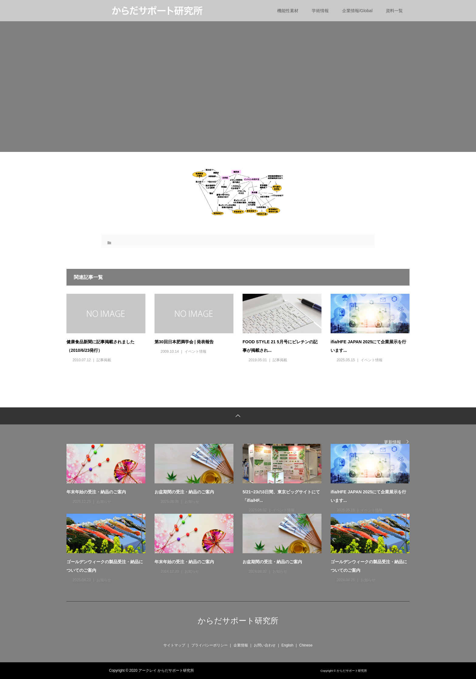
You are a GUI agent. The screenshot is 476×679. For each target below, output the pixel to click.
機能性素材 (287, 10)
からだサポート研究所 (238, 620)
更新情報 (392, 442)
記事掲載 (104, 360)
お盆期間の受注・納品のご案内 (184, 491)
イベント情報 (195, 351)
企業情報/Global (357, 10)
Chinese (305, 645)
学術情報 (320, 10)
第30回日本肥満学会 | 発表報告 (184, 341)
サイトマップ (174, 645)
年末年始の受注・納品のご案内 (96, 491)
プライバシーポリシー (209, 645)
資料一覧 (394, 10)
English (287, 645)
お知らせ (104, 501)
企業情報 (240, 645)
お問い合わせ (265, 645)
